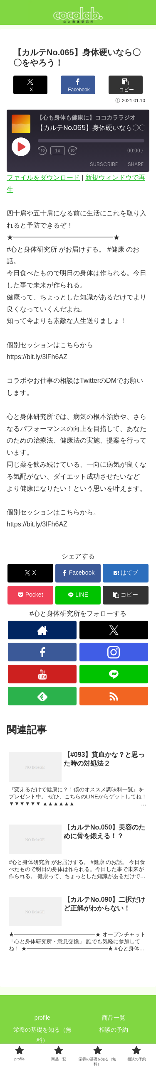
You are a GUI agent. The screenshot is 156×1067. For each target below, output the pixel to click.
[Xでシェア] (30, 85)
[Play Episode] (21, 146)
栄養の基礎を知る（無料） (42, 1034)
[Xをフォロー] (113, 630)
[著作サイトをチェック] (42, 630)
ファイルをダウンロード (43, 177)
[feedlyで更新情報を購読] (42, 696)
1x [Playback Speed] (57, 151)
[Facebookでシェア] (78, 85)
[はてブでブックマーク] (126, 573)
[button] (126, 85)
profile (42, 1017)
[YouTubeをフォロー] (42, 674)
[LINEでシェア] (78, 595)
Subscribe (104, 164)
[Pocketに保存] (30, 595)
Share (136, 164)
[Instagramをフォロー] (113, 652)
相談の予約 (113, 1029)
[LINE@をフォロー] (113, 674)
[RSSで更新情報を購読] (113, 696)
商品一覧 (113, 1017)
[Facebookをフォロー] (42, 652)
